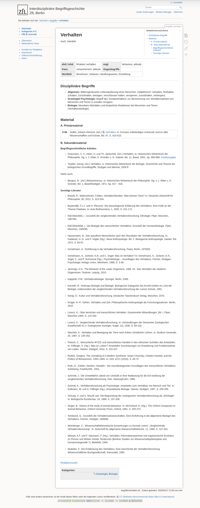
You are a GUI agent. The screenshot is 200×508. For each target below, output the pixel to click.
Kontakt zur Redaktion (32, 49)
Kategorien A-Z (29, 31)
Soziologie (102, 474)
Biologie (113, 474)
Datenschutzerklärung (32, 55)
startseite (43, 20)
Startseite (26, 28)
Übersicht (178, 12)
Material (152, 38)
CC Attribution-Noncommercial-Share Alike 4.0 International (146, 497)
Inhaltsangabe (168, 157)
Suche (181, 7)
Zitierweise (27, 40)
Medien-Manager (164, 12)
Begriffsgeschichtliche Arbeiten (163, 49)
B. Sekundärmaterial (160, 45)
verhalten (63, 20)
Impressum (27, 52)
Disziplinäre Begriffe (158, 35)
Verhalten (111, 132)
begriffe (53, 20)
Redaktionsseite (69, 462)
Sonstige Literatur (161, 53)
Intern (24, 58)
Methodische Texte (30, 43)
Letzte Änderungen (145, 12)
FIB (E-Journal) (29, 34)
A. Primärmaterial (159, 41)
